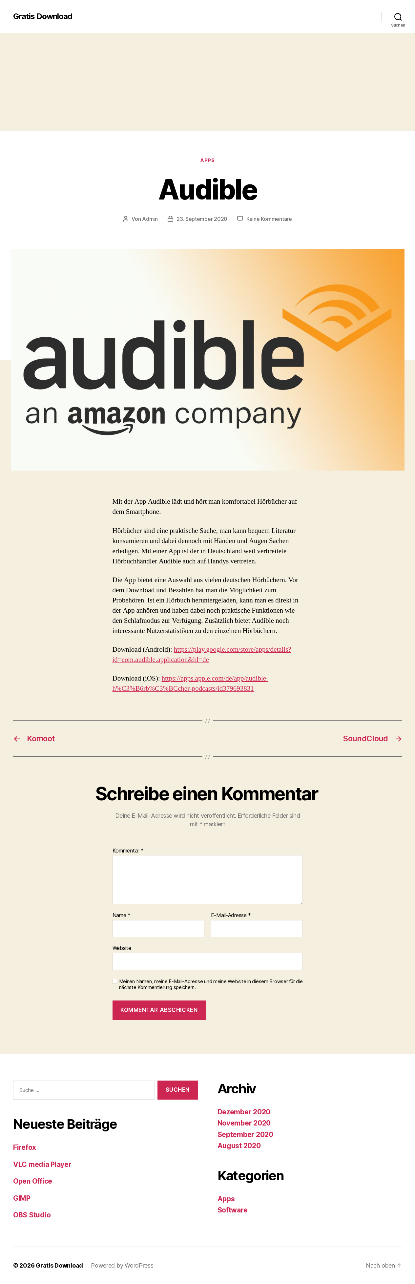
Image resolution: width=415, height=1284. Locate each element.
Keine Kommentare (269, 219)
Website (122, 948)
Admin (150, 219)
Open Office (32, 1181)
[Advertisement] (208, 82)
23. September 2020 (201, 219)
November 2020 (244, 1123)
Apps (207, 160)
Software (233, 1210)
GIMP (22, 1198)
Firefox (24, 1147)
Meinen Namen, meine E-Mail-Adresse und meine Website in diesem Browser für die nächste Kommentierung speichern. (211, 985)
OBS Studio (32, 1215)
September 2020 (245, 1134)
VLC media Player (42, 1164)
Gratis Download (42, 16)
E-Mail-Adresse (231, 915)
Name (122, 915)
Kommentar (128, 851)
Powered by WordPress (122, 1265)
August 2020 (239, 1146)
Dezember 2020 (244, 1112)
